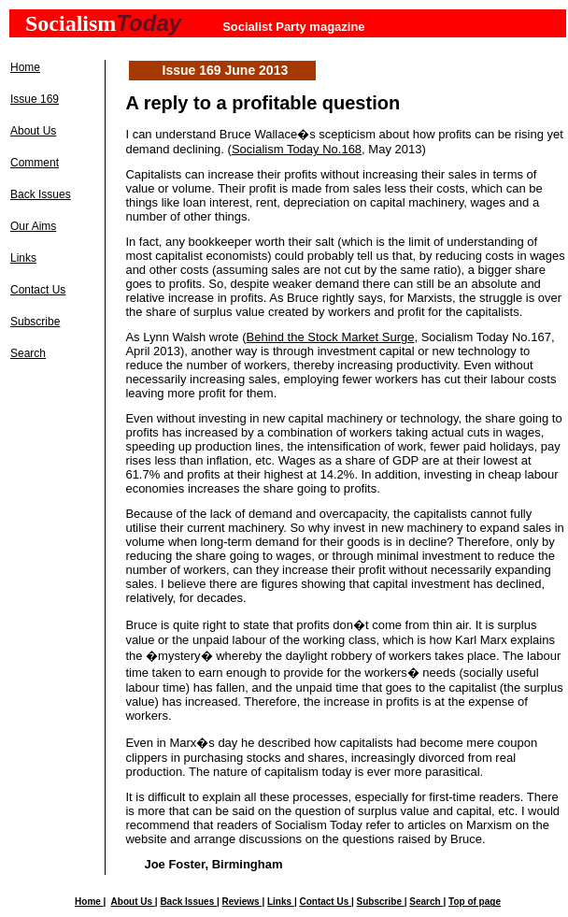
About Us (33, 130)
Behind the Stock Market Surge (331, 337)
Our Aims (33, 226)
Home (25, 67)
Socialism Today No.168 (297, 149)
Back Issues (40, 194)
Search (28, 353)
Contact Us (37, 289)
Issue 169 (34, 99)
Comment (34, 162)
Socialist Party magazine (293, 27)
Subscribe (35, 321)
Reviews (242, 901)
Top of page (474, 901)
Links (23, 258)
